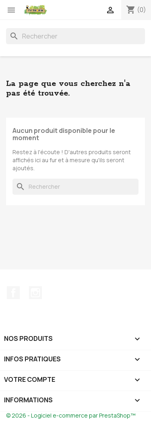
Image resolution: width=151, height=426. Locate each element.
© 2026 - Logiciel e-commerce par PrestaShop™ (71, 415)
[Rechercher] (75, 36)
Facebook (13, 292)
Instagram (35, 292)
